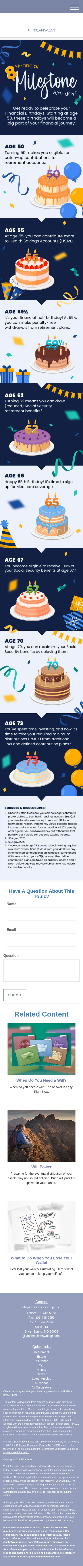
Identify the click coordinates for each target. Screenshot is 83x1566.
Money (41, 1370)
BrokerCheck (10, 1395)
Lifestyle (41, 1374)
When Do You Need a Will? (41, 1080)
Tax (41, 1365)
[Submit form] (14, 995)
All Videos (41, 1383)
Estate (41, 1356)
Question (11, 956)
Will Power (41, 1167)
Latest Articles (41, 1378)
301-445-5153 (41, 30)
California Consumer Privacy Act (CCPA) (38, 1445)
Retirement (41, 1352)
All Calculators (41, 1387)
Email (11, 930)
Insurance (41, 1361)
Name (11, 904)
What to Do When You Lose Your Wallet (41, 1260)
